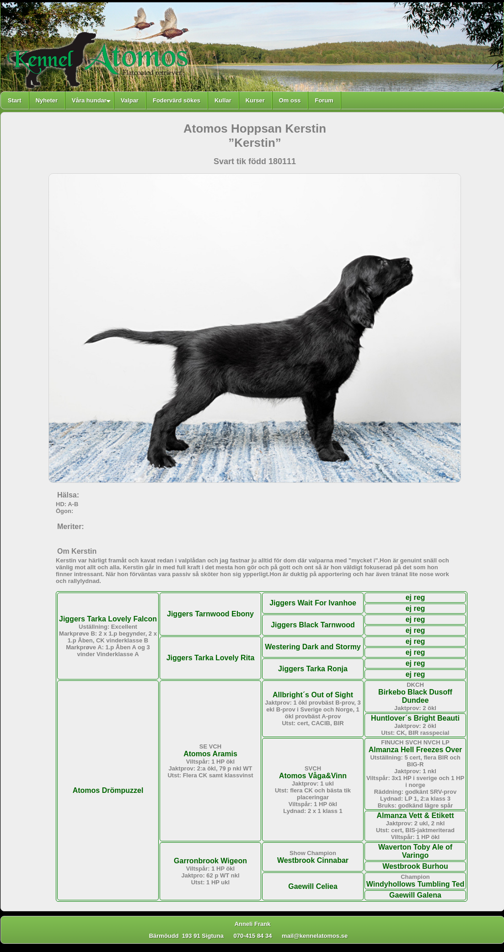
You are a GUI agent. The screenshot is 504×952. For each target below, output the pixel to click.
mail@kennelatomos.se (319, 935)
